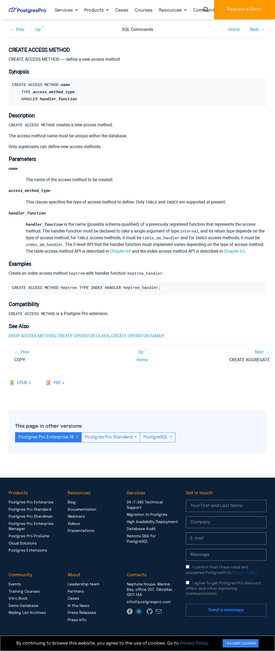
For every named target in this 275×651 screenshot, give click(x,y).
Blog (72, 501)
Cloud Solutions (23, 542)
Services (64, 10)
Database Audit (141, 528)
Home (234, 29)
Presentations (81, 529)
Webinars (76, 515)
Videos (74, 522)
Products (94, 10)
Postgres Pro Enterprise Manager (31, 525)
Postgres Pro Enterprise (31, 501)
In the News (78, 604)
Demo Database (23, 604)
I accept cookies (240, 643)
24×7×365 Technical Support (145, 503)
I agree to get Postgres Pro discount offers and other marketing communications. (223, 587)
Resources (171, 10)
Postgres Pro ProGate (29, 535)
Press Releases (82, 611)
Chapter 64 (120, 250)
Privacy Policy (244, 571)
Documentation (82, 508)
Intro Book (18, 597)
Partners (76, 590)
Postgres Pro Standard (109, 436)
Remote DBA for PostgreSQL (141, 537)
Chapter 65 (234, 250)
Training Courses (24, 590)
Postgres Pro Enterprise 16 (47, 436)
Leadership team (83, 583)
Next (254, 29)
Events (15, 583)
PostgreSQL (156, 436)
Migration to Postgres (147, 513)
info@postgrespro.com (149, 601)
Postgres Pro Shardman (31, 515)
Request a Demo (244, 9)
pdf (57, 381)
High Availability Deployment (152, 521)
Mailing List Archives (27, 611)
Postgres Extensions (28, 549)
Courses (144, 10)
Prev (20, 29)
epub (22, 381)
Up (38, 29)
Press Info (77, 619)
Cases (121, 10)
